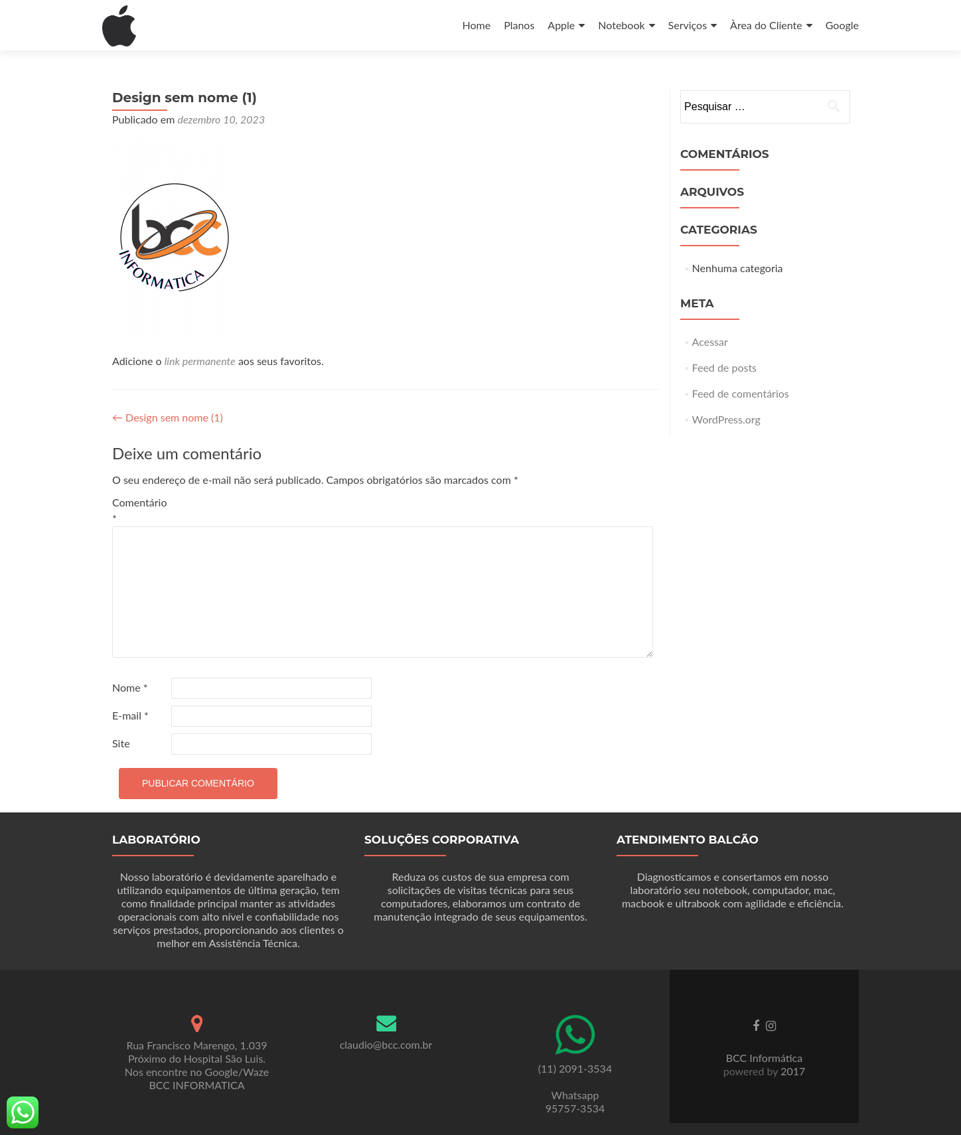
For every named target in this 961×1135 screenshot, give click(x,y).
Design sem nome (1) (167, 417)
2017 (791, 1071)
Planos (519, 25)
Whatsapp (575, 1095)
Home (476, 25)
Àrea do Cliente (766, 25)
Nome (130, 687)
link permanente (200, 360)
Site (121, 743)
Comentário (139, 510)
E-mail (130, 715)
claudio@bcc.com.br (386, 1044)
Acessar (710, 341)
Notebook (621, 25)
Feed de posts (724, 367)
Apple (561, 25)
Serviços (687, 25)
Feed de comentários (740, 393)
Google (842, 25)
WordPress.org (726, 419)
